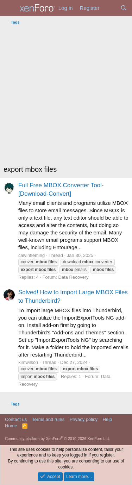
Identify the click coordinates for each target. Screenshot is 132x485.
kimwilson (28, 362)
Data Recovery (73, 277)
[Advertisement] (66, 97)
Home (11, 425)
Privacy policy (84, 419)
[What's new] (110, 7)
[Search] (124, 7)
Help (107, 419)
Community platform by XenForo (57, 438)
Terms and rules (48, 419)
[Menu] (9, 8)
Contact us (16, 419)
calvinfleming (31, 255)
